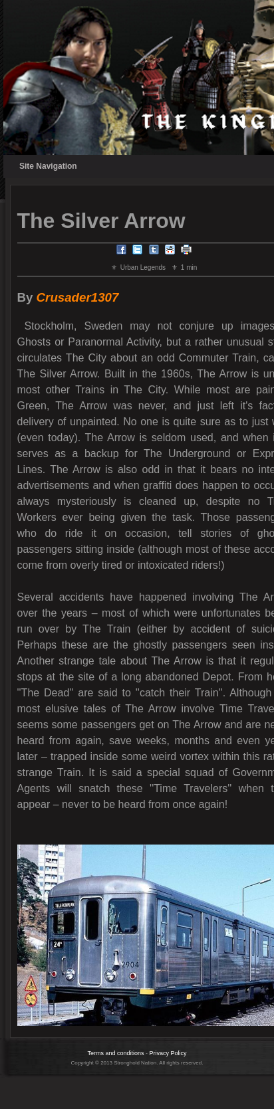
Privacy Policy (168, 1053)
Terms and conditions (115, 1053)
